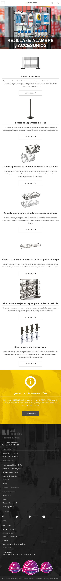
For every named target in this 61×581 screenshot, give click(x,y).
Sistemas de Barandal (9, 476)
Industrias (5, 480)
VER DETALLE (30, 93)
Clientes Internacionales (10, 503)
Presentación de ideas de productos (14, 544)
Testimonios (6, 495)
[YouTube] (45, 516)
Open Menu (3, 2)
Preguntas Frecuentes (9, 529)
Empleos (5, 499)
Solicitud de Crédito (8, 533)
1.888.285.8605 (7, 552)
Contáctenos (30, 413)
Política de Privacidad (26, 578)
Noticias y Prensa (8, 507)
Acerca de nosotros (8, 492)
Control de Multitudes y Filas (11, 469)
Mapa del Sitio (54, 578)
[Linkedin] (32, 516)
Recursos (5, 483)
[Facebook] (5, 516)
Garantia (5, 540)
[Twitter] (19, 517)
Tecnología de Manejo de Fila (12, 465)
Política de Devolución (9, 537)
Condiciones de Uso (41, 578)
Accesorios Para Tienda (10, 472)
